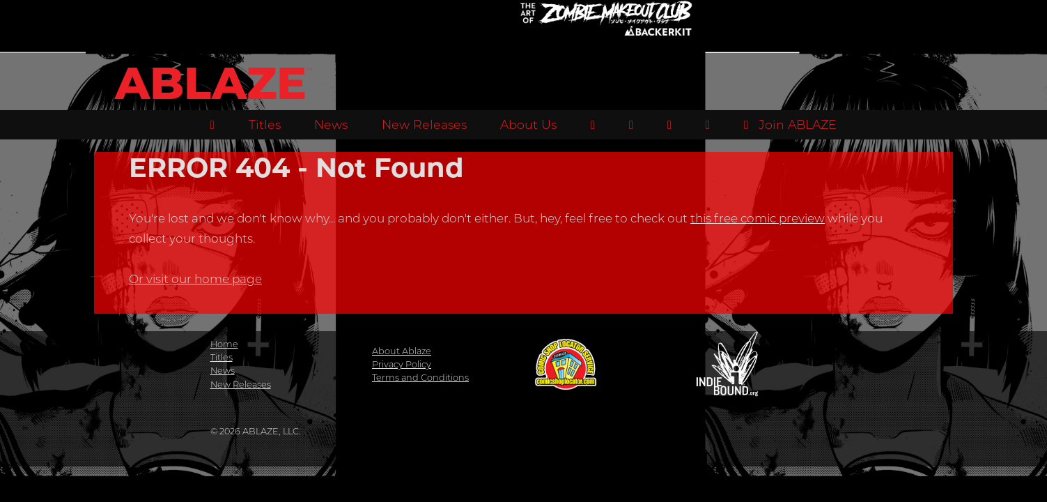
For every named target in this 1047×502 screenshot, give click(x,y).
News (331, 124)
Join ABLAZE (790, 124)
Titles (265, 124)
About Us (528, 124)
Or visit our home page (195, 279)
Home (224, 344)
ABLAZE (211, 83)
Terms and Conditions (420, 377)
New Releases (424, 124)
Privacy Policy (401, 364)
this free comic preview (757, 218)
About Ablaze (401, 351)
